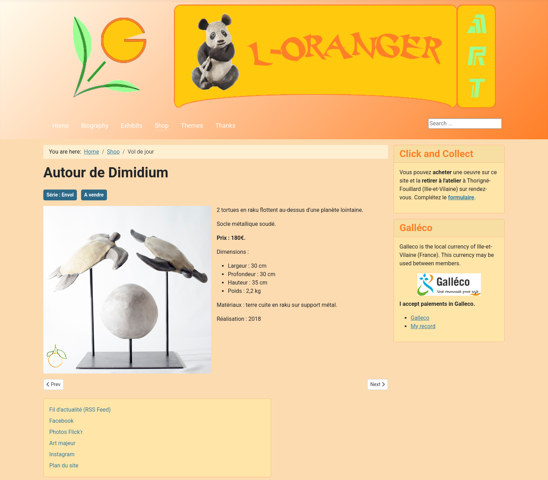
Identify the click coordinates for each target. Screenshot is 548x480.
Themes (192, 125)
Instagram (61, 454)
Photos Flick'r (66, 432)
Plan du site (63, 465)
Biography (94, 125)
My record (423, 326)
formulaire (461, 197)
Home (60, 125)
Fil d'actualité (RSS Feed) (80, 409)
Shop (161, 125)
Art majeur (62, 443)
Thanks (225, 125)
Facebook (61, 421)
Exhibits (132, 125)
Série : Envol (60, 195)
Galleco (420, 318)
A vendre (94, 195)
